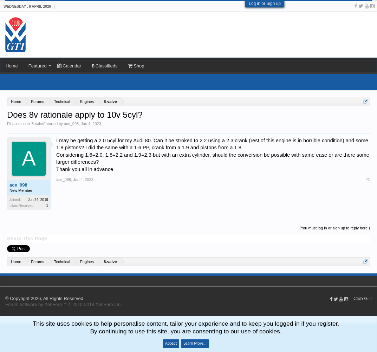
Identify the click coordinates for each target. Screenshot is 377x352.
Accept (171, 343)
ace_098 (71, 124)
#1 (368, 179)
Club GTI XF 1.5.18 (3, 281)
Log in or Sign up (265, 3)
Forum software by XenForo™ (63, 304)
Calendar (69, 66)
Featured (37, 66)
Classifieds (104, 66)
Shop (136, 66)
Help (366, 281)
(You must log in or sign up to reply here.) (334, 228)
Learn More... (195, 343)
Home (12, 66)
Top (373, 281)
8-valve (38, 124)
